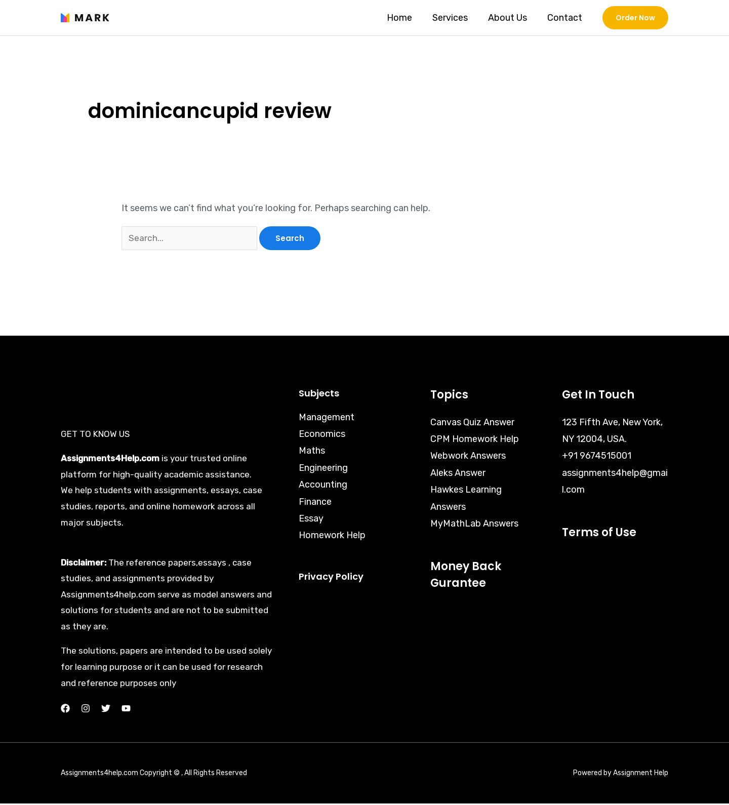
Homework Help (332, 537)
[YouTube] (126, 710)
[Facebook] (65, 710)
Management (326, 418)
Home (406, 17)
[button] (635, 17)
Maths (312, 452)
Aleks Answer (457, 474)
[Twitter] (105, 710)
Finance (315, 503)
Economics (322, 435)
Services (455, 17)
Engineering (323, 469)
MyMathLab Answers (474, 525)
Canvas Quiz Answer (472, 423)
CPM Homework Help (474, 440)
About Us (510, 17)
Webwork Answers (468, 457)
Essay (311, 520)
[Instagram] (85, 710)
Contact (565, 17)
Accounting (323, 486)
